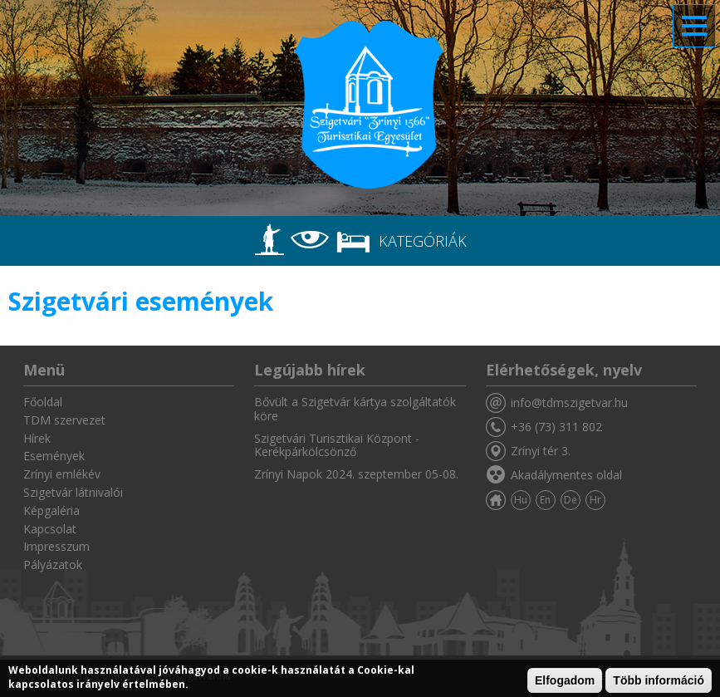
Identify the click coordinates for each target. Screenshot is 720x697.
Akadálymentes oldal (566, 475)
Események (54, 456)
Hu (520, 500)
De (570, 500)
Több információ (658, 680)
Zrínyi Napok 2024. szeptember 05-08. (356, 474)
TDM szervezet (64, 420)
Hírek (37, 438)
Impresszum (56, 546)
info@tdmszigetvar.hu (569, 402)
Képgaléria (51, 510)
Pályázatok (52, 564)
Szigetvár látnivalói (73, 492)
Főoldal (42, 402)
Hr (595, 500)
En (545, 500)
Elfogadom (565, 680)
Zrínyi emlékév (61, 474)
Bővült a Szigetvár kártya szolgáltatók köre (355, 409)
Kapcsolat (49, 529)
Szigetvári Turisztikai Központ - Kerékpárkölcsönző (336, 445)
